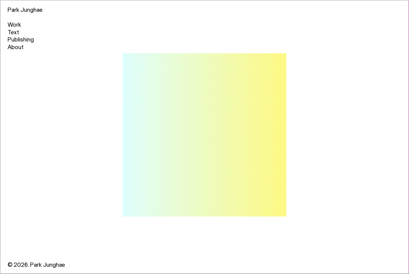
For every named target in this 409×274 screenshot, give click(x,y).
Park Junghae (25, 9)
